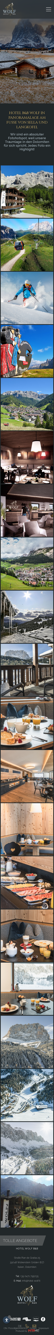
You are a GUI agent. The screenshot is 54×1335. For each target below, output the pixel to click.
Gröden (33, 1328)
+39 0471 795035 (29, 1276)
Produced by (28, 1331)
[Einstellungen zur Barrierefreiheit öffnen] (6, 1320)
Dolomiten (30, 1267)
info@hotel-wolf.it (31, 1280)
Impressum (44, 1328)
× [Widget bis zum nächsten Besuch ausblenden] (9, 1317)
